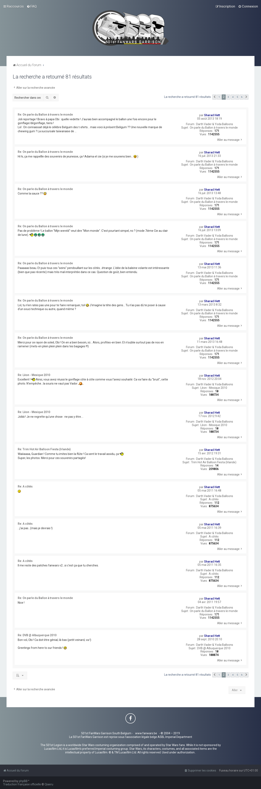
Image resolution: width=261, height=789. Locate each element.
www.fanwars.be (146, 733)
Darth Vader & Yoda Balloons (214, 124)
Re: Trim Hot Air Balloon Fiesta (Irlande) (44, 449)
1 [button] (219, 96)
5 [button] (237, 96)
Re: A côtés (25, 486)
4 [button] (232, 96)
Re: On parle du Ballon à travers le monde (45, 114)
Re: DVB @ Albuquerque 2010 (37, 635)
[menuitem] (32, 6)
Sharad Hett (212, 115)
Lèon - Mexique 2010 (213, 387)
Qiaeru (49, 784)
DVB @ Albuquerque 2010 (213, 648)
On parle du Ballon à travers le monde (214, 127)
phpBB (23, 781)
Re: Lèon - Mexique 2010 (34, 375)
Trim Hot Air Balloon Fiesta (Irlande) (213, 462)
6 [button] (241, 96)
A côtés (214, 499)
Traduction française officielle (22, 784)
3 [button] (228, 96)
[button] (214, 97)
